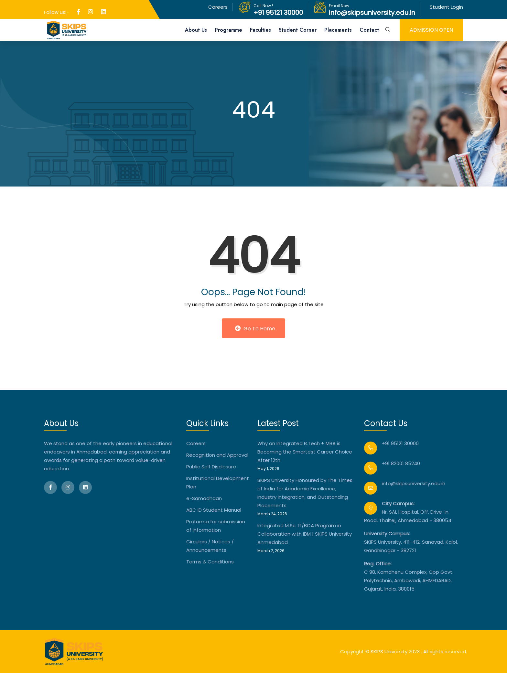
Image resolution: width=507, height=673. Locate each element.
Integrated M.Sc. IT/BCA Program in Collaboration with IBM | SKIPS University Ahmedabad (304, 534)
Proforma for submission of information (215, 525)
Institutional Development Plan (217, 482)
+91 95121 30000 (278, 12)
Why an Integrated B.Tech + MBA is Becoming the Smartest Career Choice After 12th (304, 452)
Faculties (260, 30)
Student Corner (298, 30)
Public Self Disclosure (211, 466)
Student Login (446, 7)
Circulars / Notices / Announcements (210, 545)
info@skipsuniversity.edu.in (372, 12)
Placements (338, 30)
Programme (228, 30)
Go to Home (255, 328)
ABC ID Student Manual (213, 510)
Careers (218, 7)
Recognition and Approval (217, 455)
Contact (369, 30)
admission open (431, 30)
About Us (196, 30)
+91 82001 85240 (401, 463)
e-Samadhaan (204, 498)
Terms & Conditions (210, 561)
